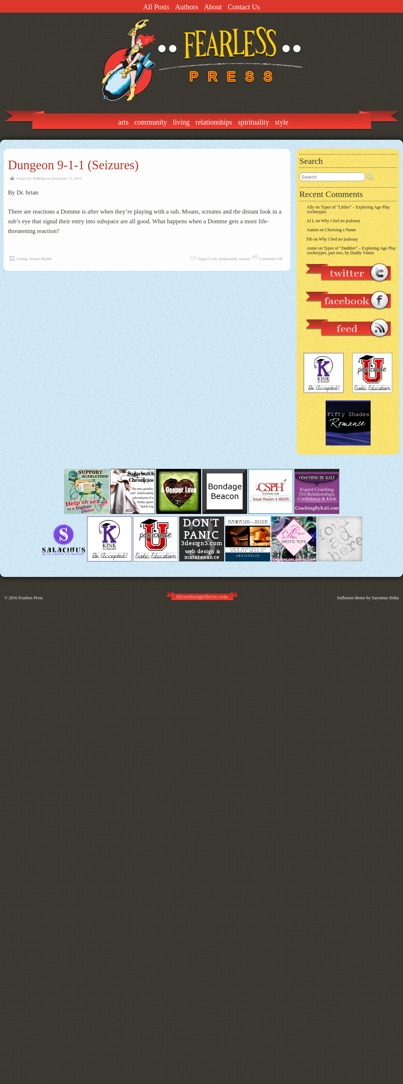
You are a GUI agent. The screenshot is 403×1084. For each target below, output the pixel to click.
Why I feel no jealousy (340, 220)
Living (181, 122)
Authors (186, 7)
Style (282, 122)
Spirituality (253, 122)
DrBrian (39, 178)
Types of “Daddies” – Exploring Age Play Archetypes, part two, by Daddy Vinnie (351, 250)
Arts (123, 122)
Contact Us (244, 7)
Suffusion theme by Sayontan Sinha (368, 597)
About (213, 7)
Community (150, 122)
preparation (228, 258)
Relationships (213, 122)
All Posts (156, 7)
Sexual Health (40, 258)
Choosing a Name (340, 229)
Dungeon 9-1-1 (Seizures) (73, 165)
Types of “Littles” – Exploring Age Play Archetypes (348, 209)
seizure (244, 258)
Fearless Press (30, 597)
